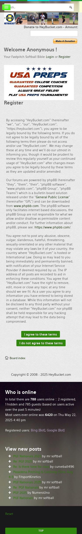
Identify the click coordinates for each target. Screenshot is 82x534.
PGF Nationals (23, 498)
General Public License (52, 197)
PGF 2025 (20, 492)
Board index (17, 358)
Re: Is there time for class (31, 466)
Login (50, 57)
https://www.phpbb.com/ (52, 227)
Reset (9, 514)
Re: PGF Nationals (25, 487)
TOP (41, 530)
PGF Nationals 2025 (27, 456)
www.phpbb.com (26, 206)
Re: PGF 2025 (22, 461)
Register (64, 57)
